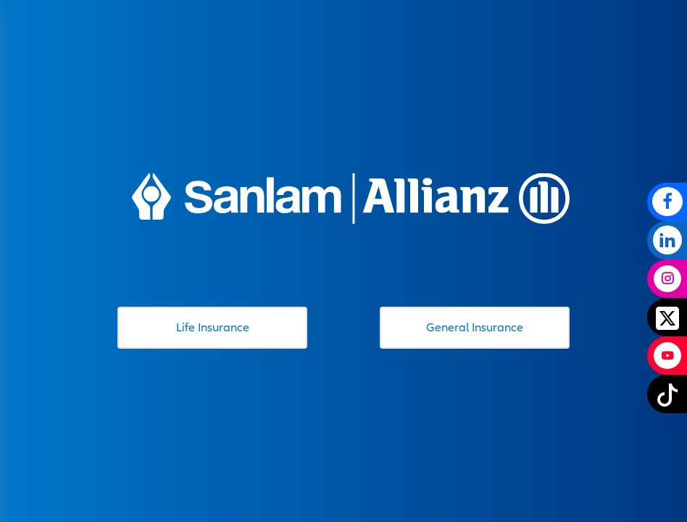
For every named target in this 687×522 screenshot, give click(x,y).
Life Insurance (212, 327)
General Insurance (474, 327)
